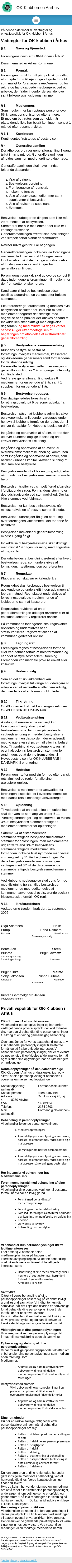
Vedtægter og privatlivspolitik (19, 1560)
